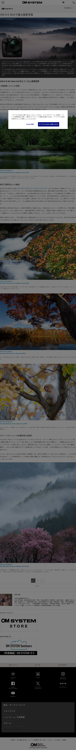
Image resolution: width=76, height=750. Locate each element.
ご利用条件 (11, 740)
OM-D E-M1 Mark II (6, 170)
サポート (7, 723)
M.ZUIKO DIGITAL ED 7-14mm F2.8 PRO (13, 353)
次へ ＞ (38, 586)
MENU (69, 8)
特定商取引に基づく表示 (38, 740)
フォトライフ (9, 711)
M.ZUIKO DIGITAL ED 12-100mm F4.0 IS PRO (14, 172)
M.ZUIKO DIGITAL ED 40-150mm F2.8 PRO (13, 424)
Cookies (48, 740)
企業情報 (65, 740)
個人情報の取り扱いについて (23, 740)
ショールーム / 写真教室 (14, 717)
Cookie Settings (57, 740)
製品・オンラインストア (14, 704)
